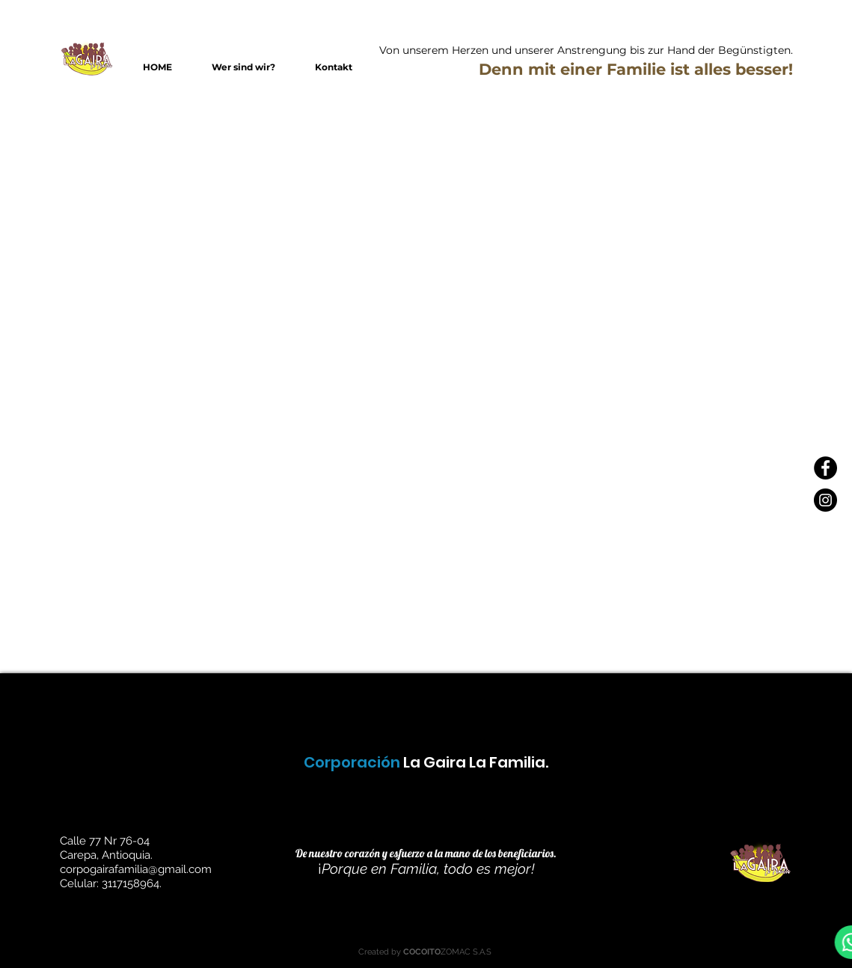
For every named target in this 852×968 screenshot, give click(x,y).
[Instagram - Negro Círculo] (825, 500)
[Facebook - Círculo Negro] (825, 468)
